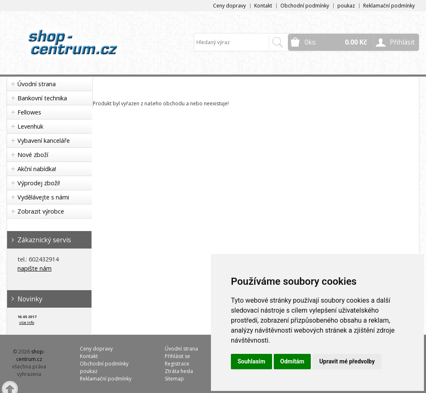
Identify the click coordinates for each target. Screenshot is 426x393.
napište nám (34, 268)
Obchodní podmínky (304, 5)
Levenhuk (30, 126)
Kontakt (263, 5)
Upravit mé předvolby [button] (346, 361)
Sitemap (174, 378)
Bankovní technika (42, 98)
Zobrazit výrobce (40, 211)
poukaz (346, 5)
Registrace (177, 363)
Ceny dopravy (229, 5)
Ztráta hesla (179, 371)
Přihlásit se (177, 356)
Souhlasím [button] (251, 361)
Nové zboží (32, 155)
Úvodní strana (36, 84)
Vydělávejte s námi (43, 197)
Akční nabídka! (36, 169)
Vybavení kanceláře (43, 140)
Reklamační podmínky (389, 5)
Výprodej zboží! (38, 183)
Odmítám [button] (292, 361)
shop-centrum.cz (30, 355)
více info (26, 322)
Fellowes (29, 112)
